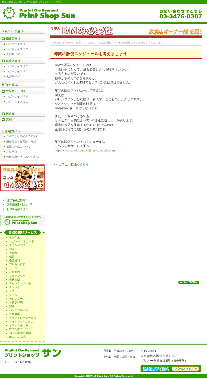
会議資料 (14, 260)
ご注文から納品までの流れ (22, 136)
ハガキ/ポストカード (21, 241)
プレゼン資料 (17, 264)
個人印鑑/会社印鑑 (20, 333)
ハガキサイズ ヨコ (17, 49)
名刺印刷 (14, 237)
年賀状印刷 (16, 302)
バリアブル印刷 (18, 310)
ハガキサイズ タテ (17, 44)
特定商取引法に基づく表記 (22, 156)
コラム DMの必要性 (100, 42)
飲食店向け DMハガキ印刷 (66, 42)
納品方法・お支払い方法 (21, 141)
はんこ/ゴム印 (17, 336)
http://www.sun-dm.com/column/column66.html (85, 150)
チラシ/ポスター (19, 245)
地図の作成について (18, 146)
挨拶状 (13, 252)
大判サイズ (13, 54)
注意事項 (11, 151)
